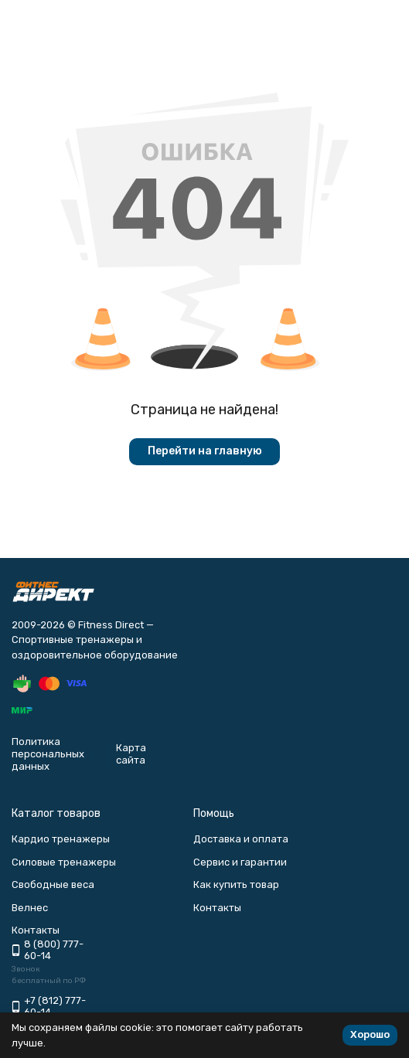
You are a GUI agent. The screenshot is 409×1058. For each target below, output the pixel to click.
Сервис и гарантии (240, 862)
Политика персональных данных (48, 753)
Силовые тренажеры (64, 862)
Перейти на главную (205, 451)
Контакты (217, 907)
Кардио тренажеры (61, 839)
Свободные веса (53, 884)
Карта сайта (131, 754)
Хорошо (370, 1034)
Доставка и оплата (240, 839)
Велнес (30, 907)
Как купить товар (236, 884)
